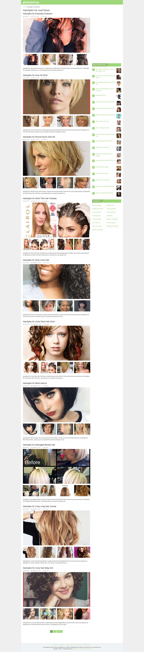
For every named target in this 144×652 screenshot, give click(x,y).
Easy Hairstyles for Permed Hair (105, 108)
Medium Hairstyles (112, 219)
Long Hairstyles (96, 219)
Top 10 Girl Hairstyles (102, 173)
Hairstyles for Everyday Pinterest (37, 13)
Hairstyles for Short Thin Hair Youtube (40, 198)
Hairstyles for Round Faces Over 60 (39, 137)
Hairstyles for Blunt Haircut (35, 383)
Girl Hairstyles (96, 216)
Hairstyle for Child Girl (102, 147)
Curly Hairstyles (111, 209)
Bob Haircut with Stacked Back (105, 186)
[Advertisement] (106, 33)
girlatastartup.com (77, 649)
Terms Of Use (74, 644)
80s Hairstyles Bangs (102, 167)
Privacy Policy (87, 644)
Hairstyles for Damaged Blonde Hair (39, 445)
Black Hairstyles (97, 205)
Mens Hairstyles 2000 (102, 128)
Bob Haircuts (110, 205)
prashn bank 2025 (86, 649)
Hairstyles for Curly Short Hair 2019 (39, 321)
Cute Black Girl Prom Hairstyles (105, 102)
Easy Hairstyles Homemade (104, 141)
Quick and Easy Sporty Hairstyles (105, 115)
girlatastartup (31, 2)
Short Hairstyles (97, 226)
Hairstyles (26, 16)
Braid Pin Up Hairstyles (103, 180)
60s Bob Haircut (100, 95)
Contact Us (61, 644)
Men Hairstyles (111, 222)
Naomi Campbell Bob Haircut (104, 193)
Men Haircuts (96, 222)
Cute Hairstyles (96, 212)
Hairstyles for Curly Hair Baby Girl (38, 568)
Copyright (67, 644)
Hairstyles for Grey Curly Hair (36, 260)
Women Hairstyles (97, 229)
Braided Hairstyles (97, 209)
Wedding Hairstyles (112, 226)
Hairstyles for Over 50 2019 (35, 75)
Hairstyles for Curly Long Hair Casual (39, 506)
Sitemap (56, 644)
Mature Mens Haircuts (102, 121)
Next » (59, 631)
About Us (80, 644)
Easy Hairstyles (111, 212)
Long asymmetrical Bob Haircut (105, 160)
